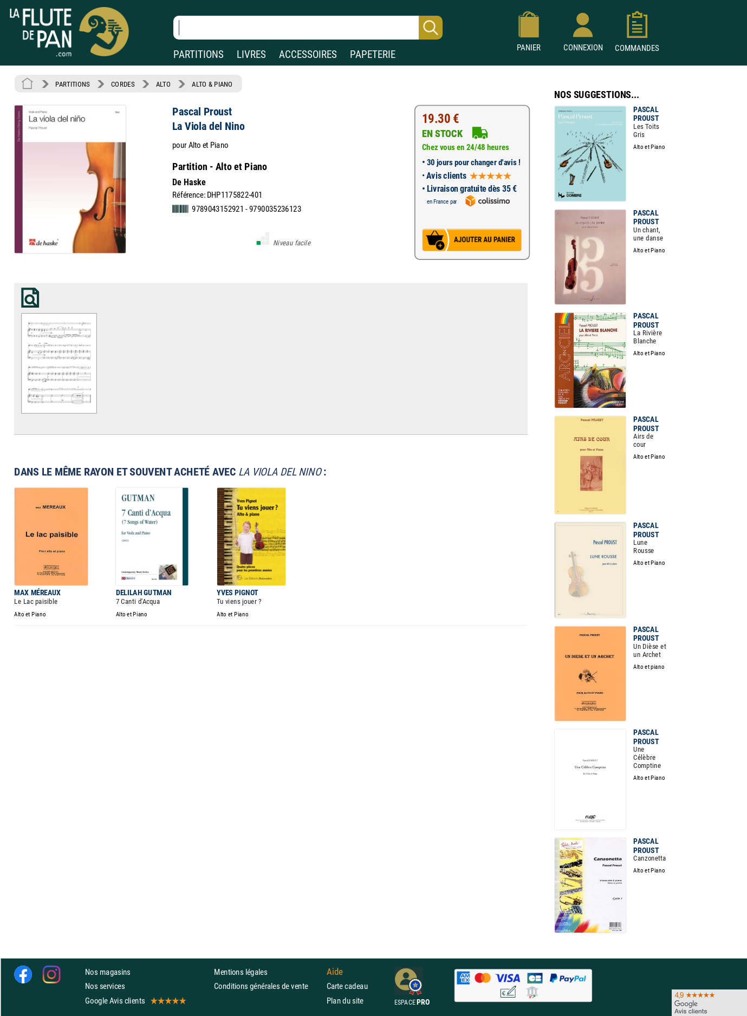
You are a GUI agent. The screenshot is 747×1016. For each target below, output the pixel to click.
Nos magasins (108, 971)
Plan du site (345, 1000)
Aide (335, 971)
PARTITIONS (198, 54)
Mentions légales (240, 971)
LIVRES (251, 54)
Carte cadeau (347, 986)
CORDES (122, 84)
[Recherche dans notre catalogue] (308, 28)
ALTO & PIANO (212, 84)
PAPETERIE (372, 54)
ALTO (163, 84)
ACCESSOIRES (308, 54)
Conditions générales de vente (268, 986)
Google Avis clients (135, 1000)
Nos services (105, 986)
